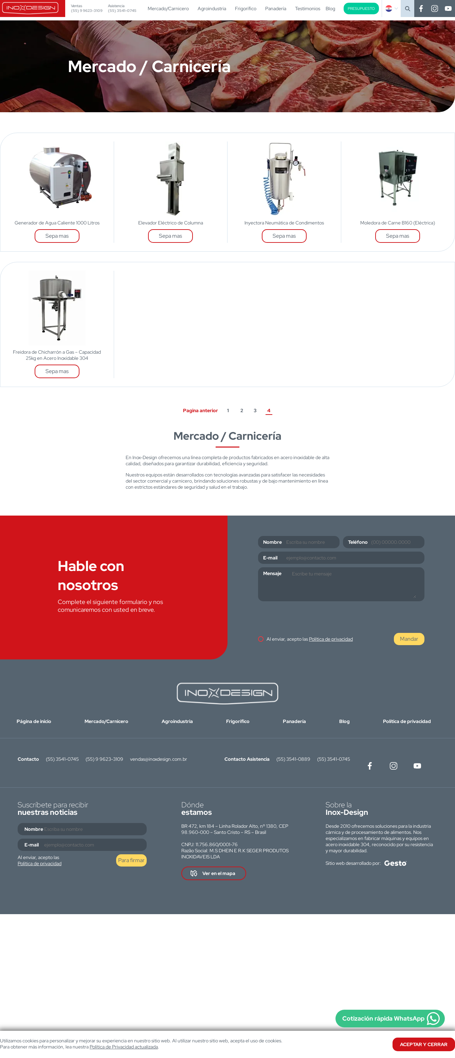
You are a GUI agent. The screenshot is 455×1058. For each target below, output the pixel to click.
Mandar (409, 638)
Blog (330, 8)
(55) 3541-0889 (293, 759)
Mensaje (272, 573)
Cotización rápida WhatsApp (383, 1018)
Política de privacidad (331, 639)
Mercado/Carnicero (168, 8)
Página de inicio (34, 721)
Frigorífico (245, 8)
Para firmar (131, 860)
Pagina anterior (200, 410)
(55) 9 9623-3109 (87, 10)
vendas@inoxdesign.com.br (158, 759)
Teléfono (358, 542)
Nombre (272, 542)
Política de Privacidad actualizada (124, 1047)
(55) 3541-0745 (122, 10)
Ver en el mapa (218, 873)
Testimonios (307, 8)
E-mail (270, 558)
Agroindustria (212, 8)
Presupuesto (361, 8)
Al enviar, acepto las (310, 639)
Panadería (275, 8)
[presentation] (309, 618)
